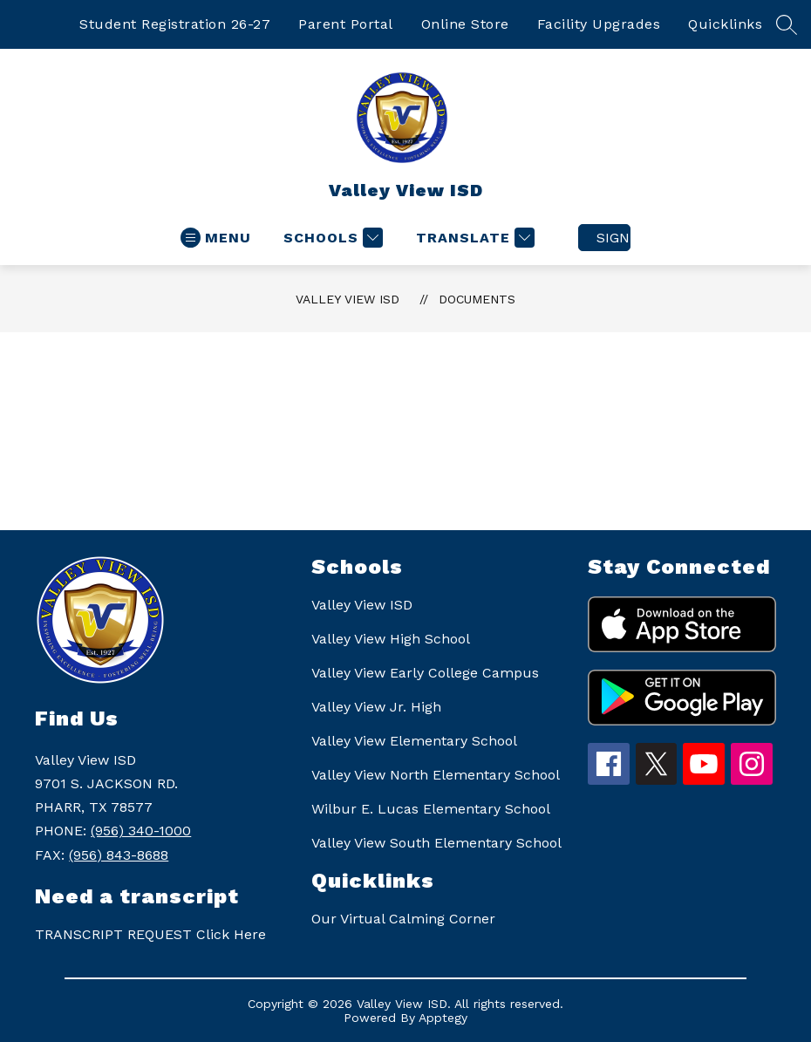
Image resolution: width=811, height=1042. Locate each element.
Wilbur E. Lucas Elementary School (430, 808)
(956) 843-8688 (118, 855)
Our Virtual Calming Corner (403, 918)
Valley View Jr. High (376, 706)
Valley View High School (390, 638)
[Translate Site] (473, 238)
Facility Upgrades (599, 24)
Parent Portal (345, 24)
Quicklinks (725, 24)
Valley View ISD (347, 299)
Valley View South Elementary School (436, 842)
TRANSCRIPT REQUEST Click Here (150, 934)
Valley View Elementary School (414, 740)
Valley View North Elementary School (435, 774)
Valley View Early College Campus (425, 672)
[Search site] (786, 24)
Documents (477, 299)
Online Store (465, 24)
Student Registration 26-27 (174, 24)
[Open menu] (216, 238)
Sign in (613, 237)
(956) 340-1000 (141, 830)
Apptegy (443, 1018)
